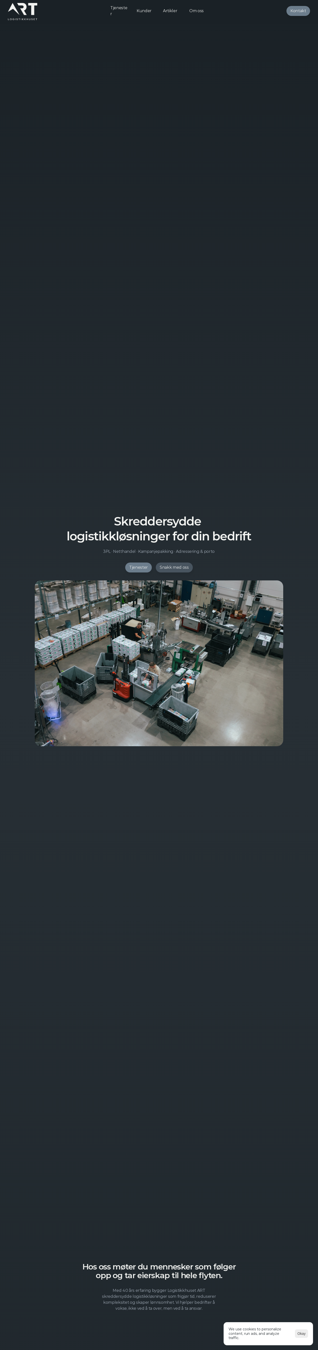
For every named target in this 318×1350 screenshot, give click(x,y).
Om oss (196, 10)
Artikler (170, 10)
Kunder (144, 10)
